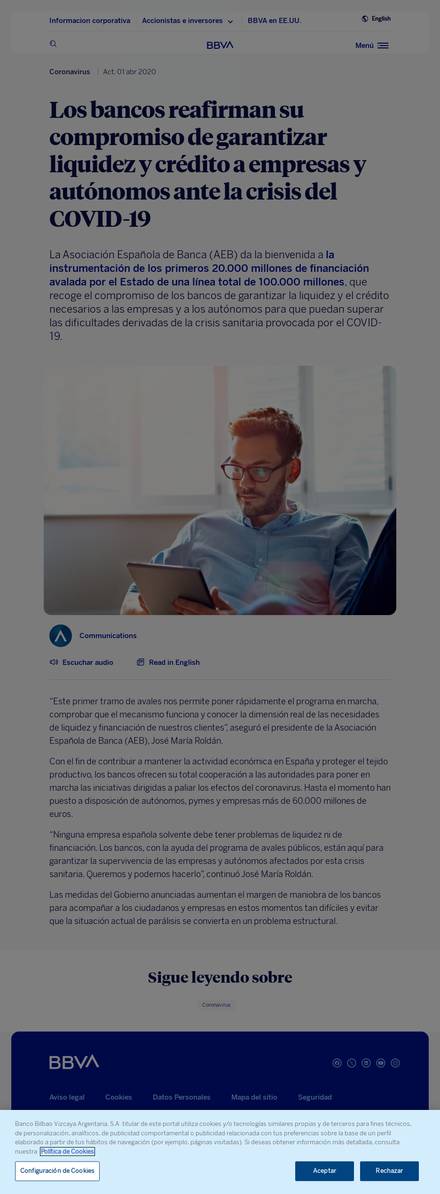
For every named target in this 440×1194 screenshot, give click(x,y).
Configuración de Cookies (57, 1171)
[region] (220, 1152)
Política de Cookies (67, 1151)
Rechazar (389, 1171)
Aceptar (324, 1171)
